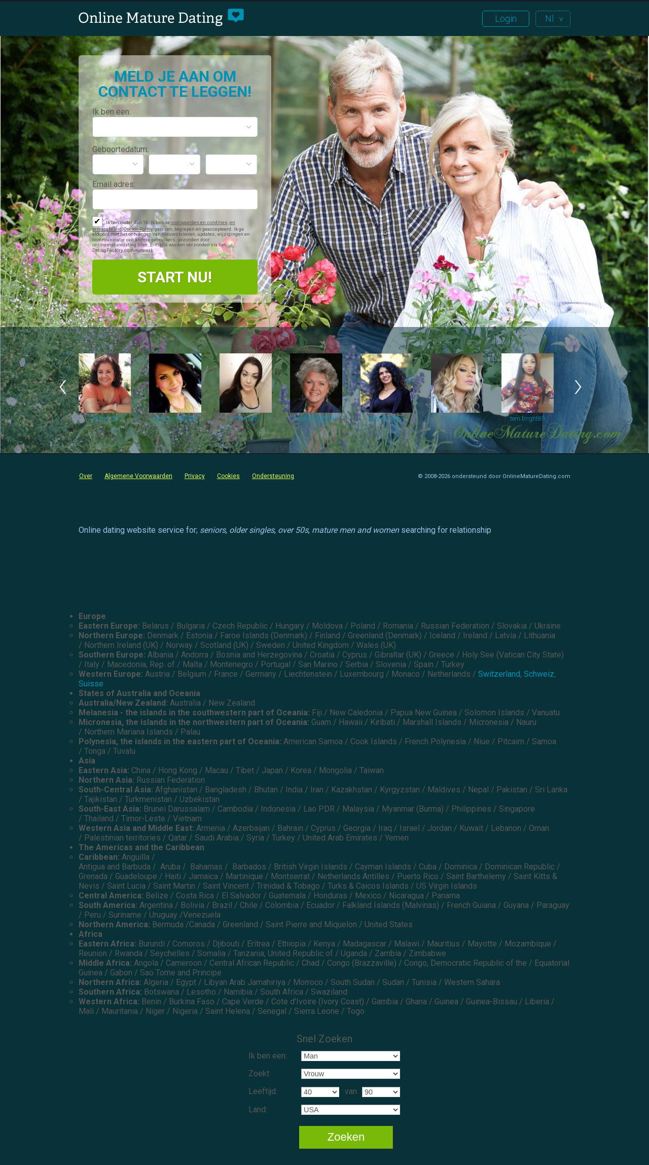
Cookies (228, 476)
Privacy (195, 476)
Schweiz (539, 674)
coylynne (456, 418)
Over (85, 476)
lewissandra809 (175, 418)
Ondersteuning (273, 476)
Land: (257, 1109)
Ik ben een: (111, 112)
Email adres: (113, 184)
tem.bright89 (527, 418)
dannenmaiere (386, 418)
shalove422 (245, 418)
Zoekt (258, 1073)
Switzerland (499, 674)
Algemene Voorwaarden (138, 476)
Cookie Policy (138, 229)
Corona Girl (105, 418)
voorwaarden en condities (199, 222)
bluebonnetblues (316, 418)
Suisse (91, 683)
